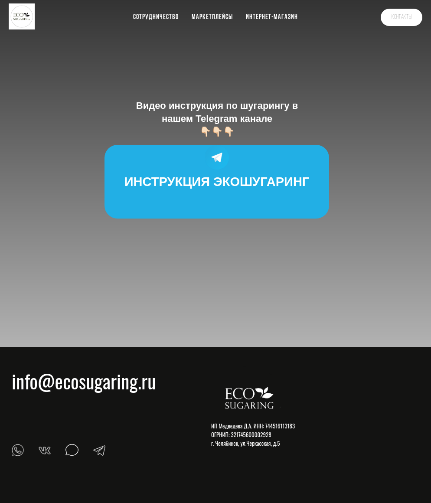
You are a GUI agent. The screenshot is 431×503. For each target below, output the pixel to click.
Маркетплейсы (212, 17)
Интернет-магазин (272, 17)
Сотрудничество (156, 17)
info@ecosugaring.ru (84, 381)
